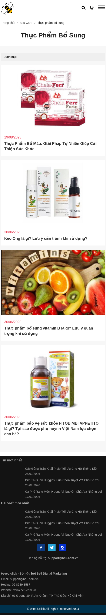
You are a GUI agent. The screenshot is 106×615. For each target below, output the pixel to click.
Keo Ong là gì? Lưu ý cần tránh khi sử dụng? (45, 238)
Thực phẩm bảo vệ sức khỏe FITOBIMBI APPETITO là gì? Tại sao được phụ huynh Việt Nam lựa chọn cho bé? (51, 428)
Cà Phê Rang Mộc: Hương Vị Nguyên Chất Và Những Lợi (63, 491)
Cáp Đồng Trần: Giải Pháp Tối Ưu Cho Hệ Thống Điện (61, 468)
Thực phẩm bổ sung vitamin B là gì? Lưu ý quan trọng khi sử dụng (48, 331)
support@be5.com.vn (63, 558)
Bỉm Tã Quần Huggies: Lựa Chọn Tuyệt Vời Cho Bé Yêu (62, 480)
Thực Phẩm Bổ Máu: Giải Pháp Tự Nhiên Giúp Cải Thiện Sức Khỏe (50, 146)
